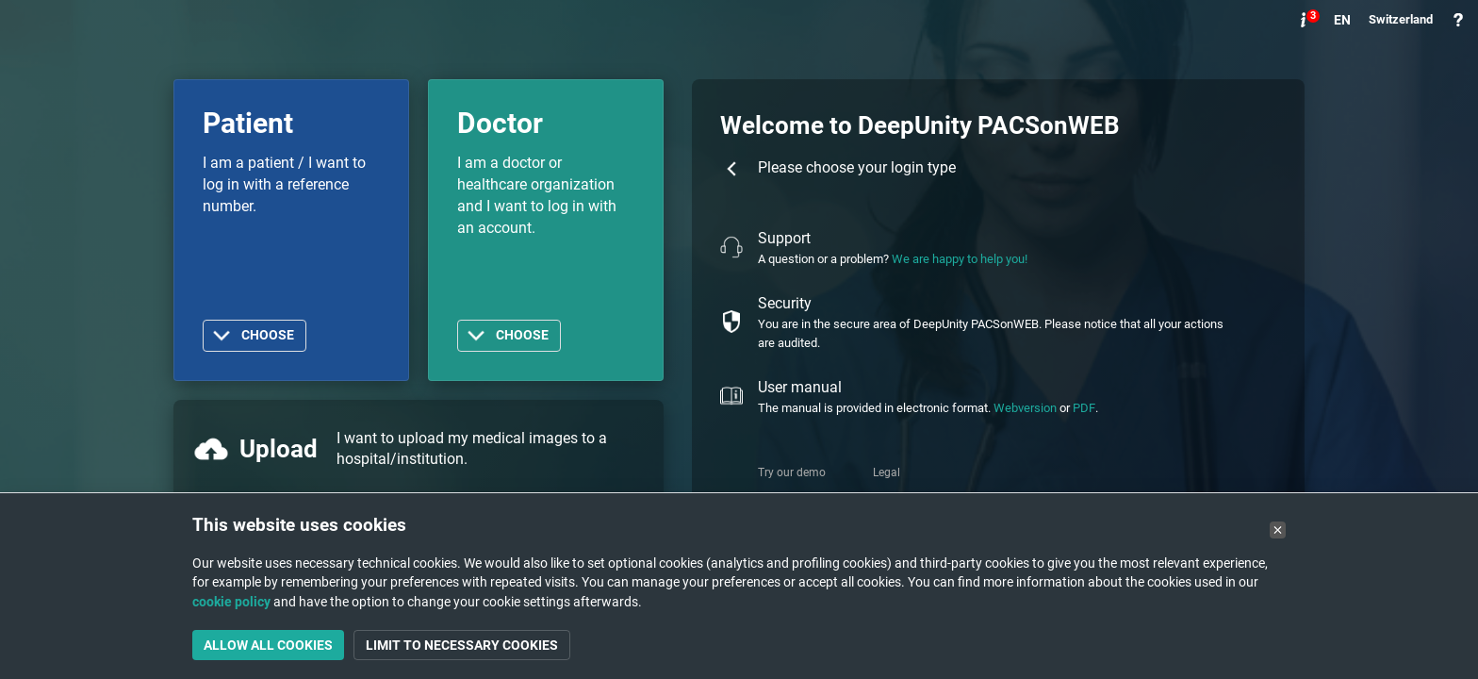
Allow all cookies (268, 645)
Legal (886, 472)
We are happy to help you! (959, 259)
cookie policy (231, 601)
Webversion (1025, 408)
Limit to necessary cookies (462, 645)
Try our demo (792, 472)
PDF (1084, 408)
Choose (267, 335)
